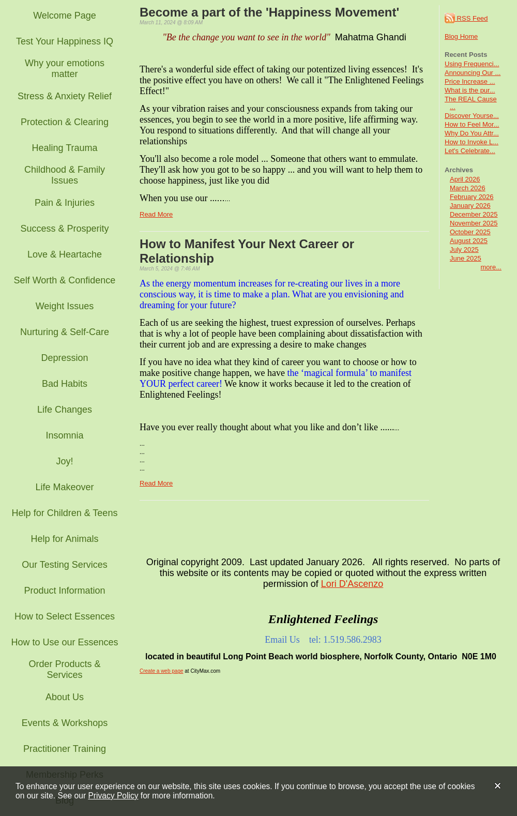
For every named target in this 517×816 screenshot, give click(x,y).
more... (491, 267)
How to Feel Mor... (472, 124)
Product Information (64, 590)
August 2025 (469, 241)
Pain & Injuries (65, 203)
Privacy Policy (113, 795)
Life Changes (64, 409)
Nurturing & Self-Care (64, 332)
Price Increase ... (470, 81)
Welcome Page (64, 15)
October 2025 (470, 232)
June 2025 (465, 258)
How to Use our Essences (64, 642)
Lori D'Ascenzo (352, 584)
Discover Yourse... (472, 115)
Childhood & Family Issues (64, 175)
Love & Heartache (64, 254)
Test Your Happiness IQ (64, 41)
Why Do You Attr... (472, 133)
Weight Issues (65, 306)
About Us (64, 697)
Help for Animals (64, 539)
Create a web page (162, 671)
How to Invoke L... (471, 142)
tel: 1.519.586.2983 (345, 639)
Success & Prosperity (64, 228)
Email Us (282, 639)
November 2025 (474, 223)
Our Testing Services (65, 565)
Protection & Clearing (65, 122)
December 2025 (474, 214)
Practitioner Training (64, 749)
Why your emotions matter (64, 68)
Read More (156, 214)
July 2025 (464, 249)
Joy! (64, 461)
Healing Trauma (64, 148)
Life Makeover (64, 487)
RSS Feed (466, 18)
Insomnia (64, 435)
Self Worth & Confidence (65, 280)
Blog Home (461, 36)
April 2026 (465, 179)
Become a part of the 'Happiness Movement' (269, 12)
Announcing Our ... (472, 73)
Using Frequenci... (472, 64)
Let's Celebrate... (470, 151)
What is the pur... (470, 90)
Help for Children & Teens (65, 513)
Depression (64, 358)
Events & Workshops (65, 723)
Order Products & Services (64, 669)
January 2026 (470, 205)
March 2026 (467, 188)
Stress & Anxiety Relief (65, 96)
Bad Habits (64, 384)
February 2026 (472, 197)
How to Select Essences (64, 616)
